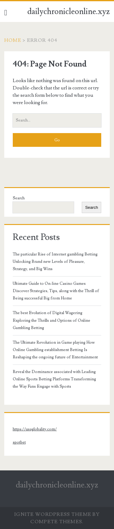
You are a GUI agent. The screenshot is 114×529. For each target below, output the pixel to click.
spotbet (19, 442)
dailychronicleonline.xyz (68, 11)
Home (12, 40)
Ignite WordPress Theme (52, 514)
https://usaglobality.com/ (35, 429)
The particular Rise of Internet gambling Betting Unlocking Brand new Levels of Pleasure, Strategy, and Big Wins (55, 261)
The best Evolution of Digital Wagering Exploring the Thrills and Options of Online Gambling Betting (51, 320)
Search (19, 198)
